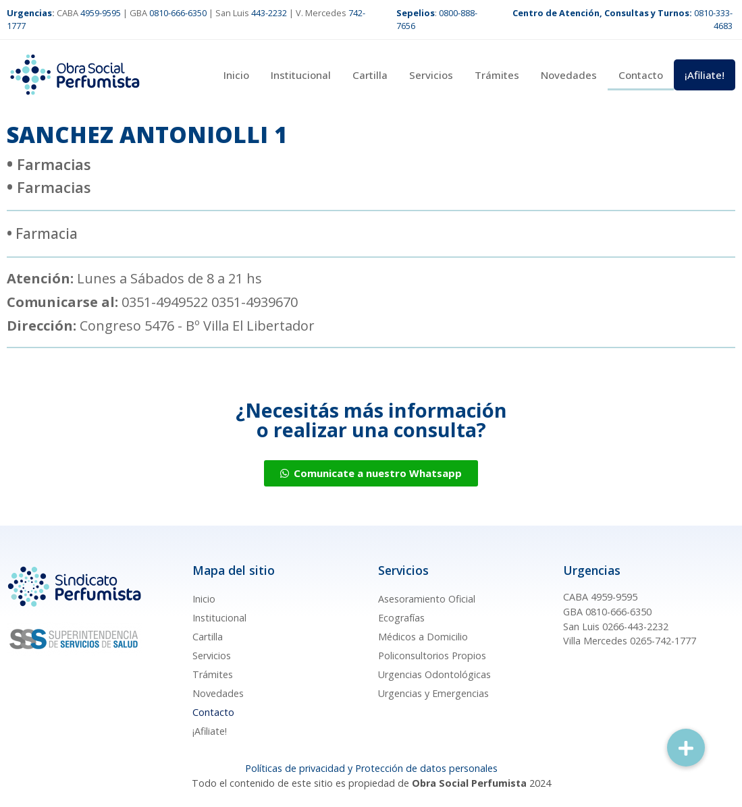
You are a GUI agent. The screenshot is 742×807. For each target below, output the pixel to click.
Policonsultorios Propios (432, 655)
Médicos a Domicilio (423, 636)
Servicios (431, 75)
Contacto (640, 75)
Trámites (497, 75)
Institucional (301, 75)
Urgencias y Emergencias (433, 693)
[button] (686, 748)
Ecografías (401, 617)
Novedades (569, 75)
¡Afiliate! (704, 75)
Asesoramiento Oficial (426, 598)
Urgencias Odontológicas (434, 674)
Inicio (236, 75)
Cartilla (370, 75)
